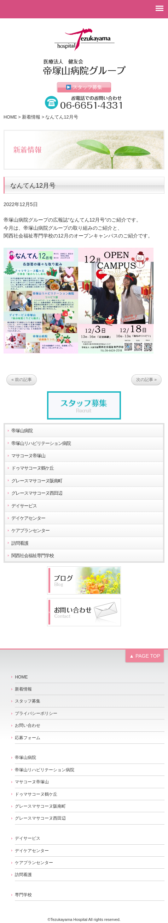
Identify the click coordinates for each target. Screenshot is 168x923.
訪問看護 (19, 543)
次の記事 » (146, 379)
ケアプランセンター (30, 530)
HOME (10, 117)
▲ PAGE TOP (144, 656)
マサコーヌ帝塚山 (28, 455)
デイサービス (24, 505)
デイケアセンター (28, 518)
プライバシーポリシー (36, 713)
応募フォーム (27, 737)
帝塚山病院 (22, 430)
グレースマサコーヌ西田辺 (36, 493)
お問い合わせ (27, 725)
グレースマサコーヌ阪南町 (36, 480)
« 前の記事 (21, 379)
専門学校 (23, 894)
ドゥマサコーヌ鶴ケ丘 (32, 468)
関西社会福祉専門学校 (32, 555)
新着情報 (31, 117)
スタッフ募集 (84, 87)
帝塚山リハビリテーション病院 (41, 443)
